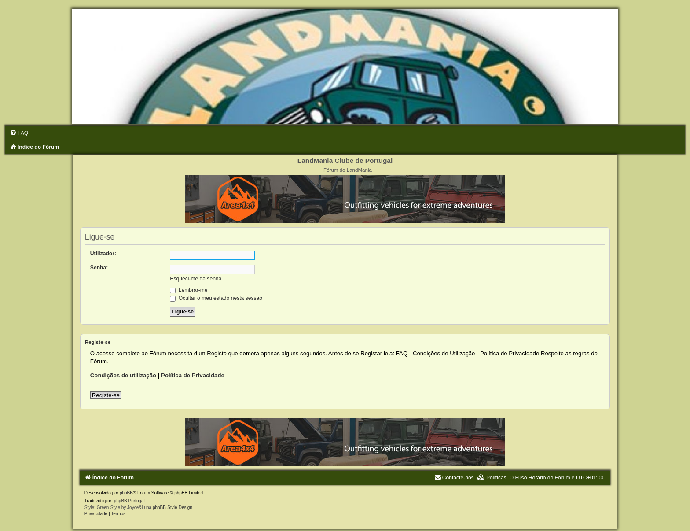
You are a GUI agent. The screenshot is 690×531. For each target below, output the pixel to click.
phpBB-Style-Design (172, 507)
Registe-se (106, 395)
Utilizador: (103, 254)
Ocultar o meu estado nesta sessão (216, 298)
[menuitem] (19, 133)
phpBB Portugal (129, 500)
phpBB (126, 492)
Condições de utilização (123, 375)
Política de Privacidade (192, 375)
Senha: (99, 268)
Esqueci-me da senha (195, 279)
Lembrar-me (188, 290)
